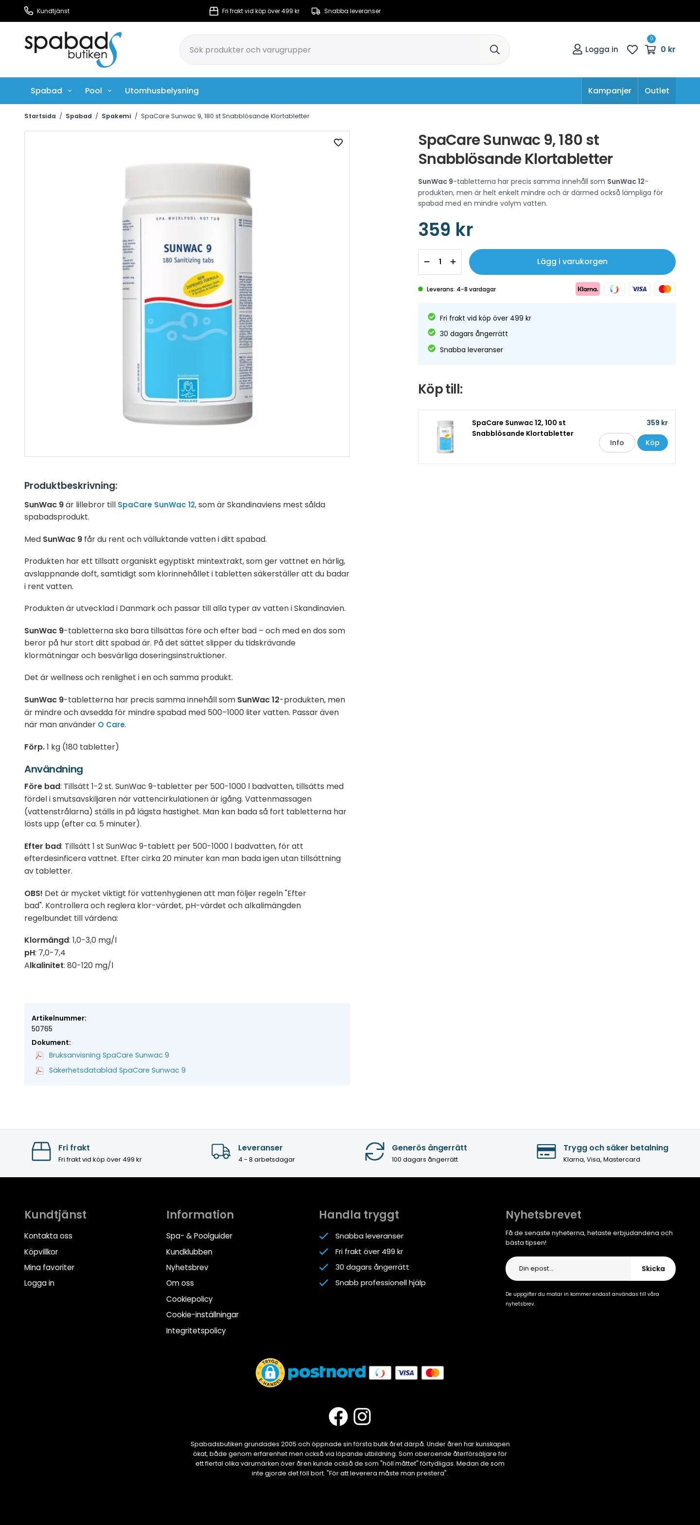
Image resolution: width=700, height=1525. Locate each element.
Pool (98, 90)
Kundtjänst (47, 11)
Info (611, 445)
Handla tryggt (359, 1214)
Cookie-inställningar (202, 1313)
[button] (270, 1370)
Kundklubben (189, 1251)
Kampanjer (609, 90)
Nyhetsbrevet (543, 1214)
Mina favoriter (49, 1266)
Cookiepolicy (189, 1297)
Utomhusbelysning (162, 90)
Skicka (653, 1268)
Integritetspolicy (196, 1329)
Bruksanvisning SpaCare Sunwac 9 (100, 1055)
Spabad (51, 90)
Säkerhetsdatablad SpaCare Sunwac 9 (107, 1070)
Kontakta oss (48, 1235)
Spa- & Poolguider (199, 1235)
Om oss (180, 1282)
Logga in (595, 49)
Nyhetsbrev (187, 1266)
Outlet (657, 90)
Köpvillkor (40, 1251)
